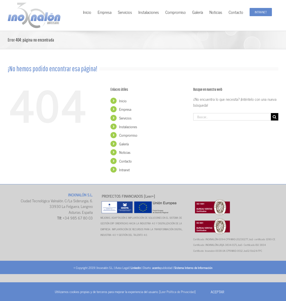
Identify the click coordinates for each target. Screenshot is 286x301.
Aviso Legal (122, 267)
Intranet (124, 170)
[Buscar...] (232, 117)
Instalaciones (128, 126)
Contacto (125, 161)
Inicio (123, 101)
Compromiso (128, 135)
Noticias (124, 152)
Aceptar (217, 292)
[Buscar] (274, 117)
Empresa (125, 109)
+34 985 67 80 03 (78, 218)
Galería (124, 144)
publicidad (162, 267)
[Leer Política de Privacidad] (177, 291)
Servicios (125, 118)
